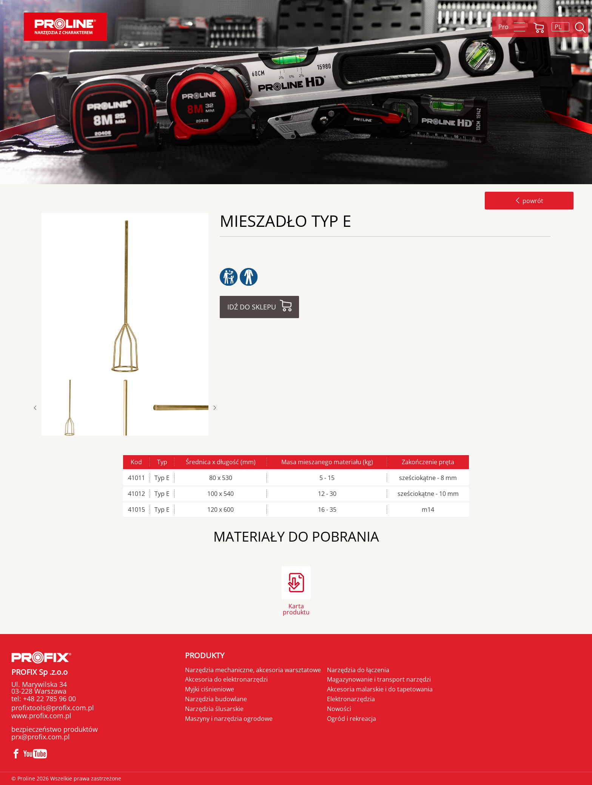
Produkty (204, 655)
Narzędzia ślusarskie (214, 709)
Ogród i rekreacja (351, 718)
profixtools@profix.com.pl (52, 707)
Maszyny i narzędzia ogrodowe (229, 718)
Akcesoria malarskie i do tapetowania (380, 689)
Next (215, 408)
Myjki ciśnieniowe (209, 689)
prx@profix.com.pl (40, 736)
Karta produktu (296, 608)
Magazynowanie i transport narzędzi (379, 679)
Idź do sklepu (251, 306)
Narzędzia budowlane (216, 699)
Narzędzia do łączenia (358, 670)
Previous (39, 408)
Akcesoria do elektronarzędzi (226, 679)
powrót (529, 201)
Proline (65, 26)
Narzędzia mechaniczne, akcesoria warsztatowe (253, 670)
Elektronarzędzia (351, 699)
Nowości (339, 709)
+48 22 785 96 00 (48, 698)
